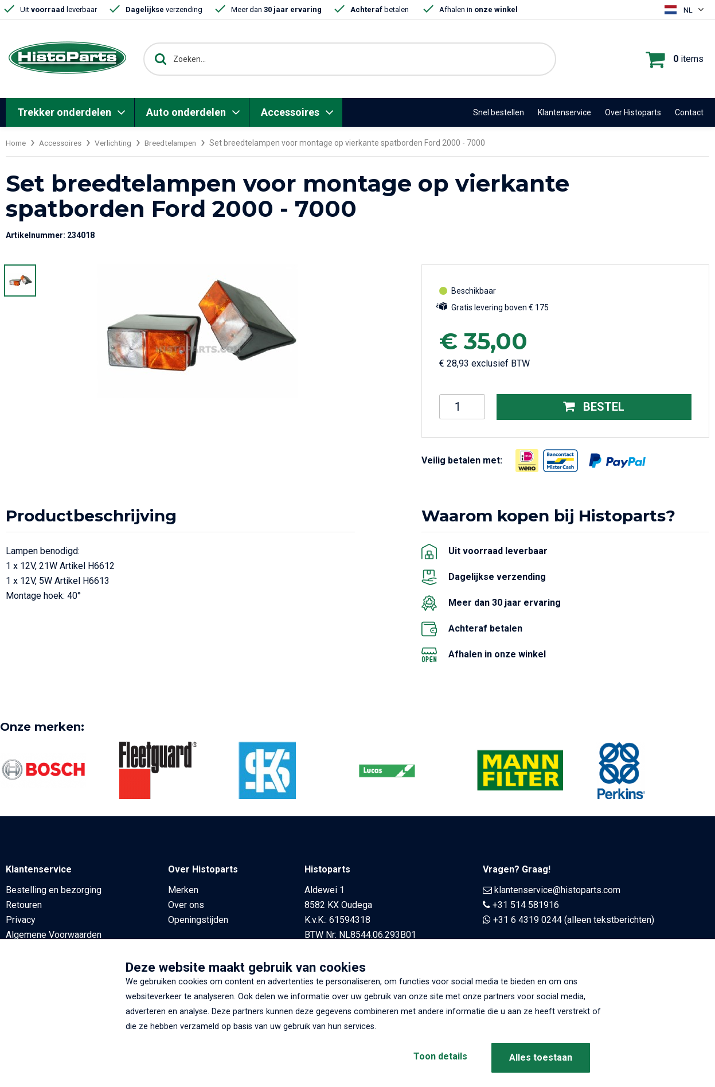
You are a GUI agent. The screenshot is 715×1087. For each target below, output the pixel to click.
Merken (183, 889)
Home (17, 142)
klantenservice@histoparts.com (557, 889)
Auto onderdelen (186, 112)
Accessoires (290, 112)
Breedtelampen (178, 142)
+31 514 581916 (526, 904)
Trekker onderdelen (64, 112)
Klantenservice (564, 112)
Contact (689, 112)
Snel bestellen (498, 112)
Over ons (186, 904)
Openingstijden (198, 919)
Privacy (21, 919)
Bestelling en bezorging (53, 889)
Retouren (24, 904)
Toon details (438, 1057)
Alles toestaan (540, 1057)
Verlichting (117, 142)
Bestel (593, 407)
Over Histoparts (633, 112)
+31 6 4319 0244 (527, 919)
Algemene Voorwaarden (53, 934)
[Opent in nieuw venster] (526, 460)
